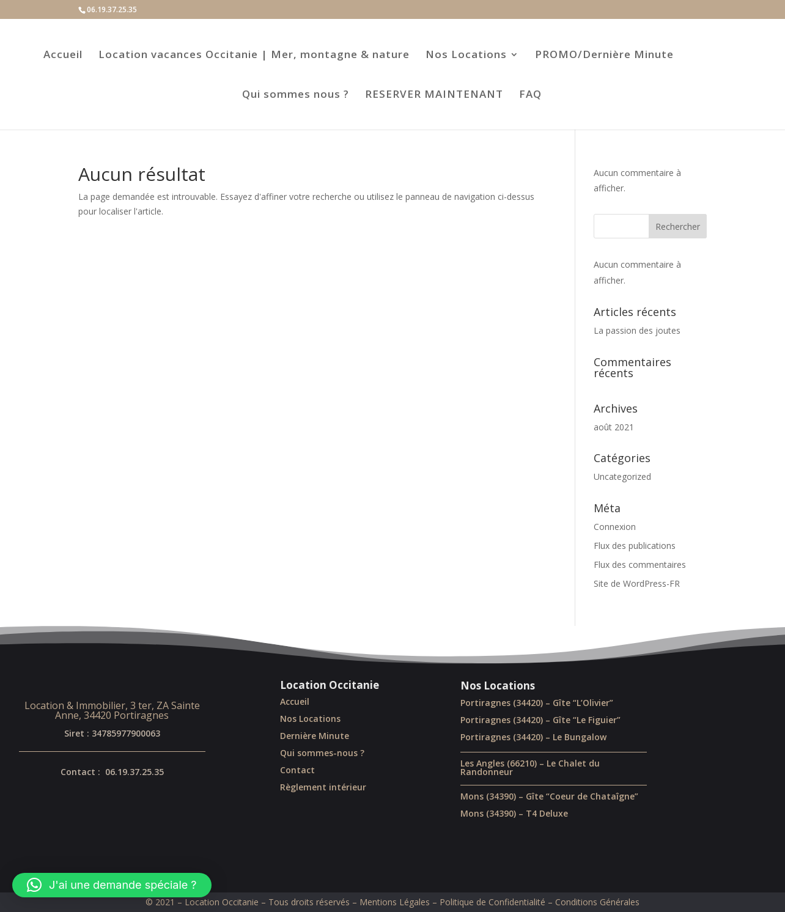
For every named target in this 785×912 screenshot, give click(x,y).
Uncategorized (622, 476)
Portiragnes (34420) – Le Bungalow (533, 737)
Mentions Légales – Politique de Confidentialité (452, 902)
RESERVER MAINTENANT (434, 95)
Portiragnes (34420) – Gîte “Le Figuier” (540, 720)
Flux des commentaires (640, 564)
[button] (112, 885)
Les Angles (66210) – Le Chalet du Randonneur (530, 767)
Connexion (615, 526)
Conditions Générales (597, 902)
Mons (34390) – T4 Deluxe (514, 813)
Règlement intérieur (323, 787)
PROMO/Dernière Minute (604, 55)
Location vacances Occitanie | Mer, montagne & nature (254, 55)
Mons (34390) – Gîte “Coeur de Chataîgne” (549, 796)
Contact (297, 770)
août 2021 (614, 427)
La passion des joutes (637, 330)
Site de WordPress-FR (637, 583)
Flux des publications (635, 545)
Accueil (63, 55)
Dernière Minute (314, 735)
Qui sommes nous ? (295, 95)
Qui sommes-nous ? (322, 753)
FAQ (530, 95)
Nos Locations (466, 55)
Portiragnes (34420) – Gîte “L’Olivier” (536, 702)
